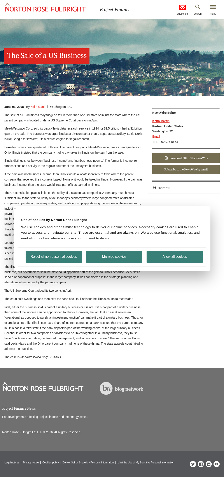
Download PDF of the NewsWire (189, 158)
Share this (164, 188)
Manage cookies (114, 256)
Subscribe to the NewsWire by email (186, 169)
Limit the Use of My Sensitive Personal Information (145, 462)
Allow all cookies (175, 256)
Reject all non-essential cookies (53, 256)
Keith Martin (38, 107)
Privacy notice (31, 462)
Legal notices (11, 462)
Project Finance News (19, 408)
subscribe (182, 9)
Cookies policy (50, 462)
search (198, 13)
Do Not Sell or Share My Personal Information (88, 462)
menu (213, 13)
